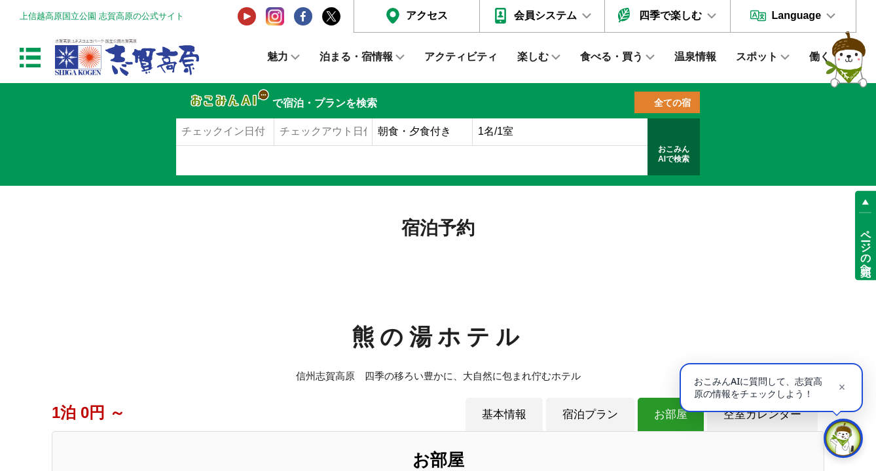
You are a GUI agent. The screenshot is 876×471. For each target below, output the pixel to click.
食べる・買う (611, 56)
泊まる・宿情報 (356, 56)
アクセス (427, 15)
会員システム (545, 15)
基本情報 (504, 414)
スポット (757, 56)
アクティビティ (461, 56)
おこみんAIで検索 (673, 154)
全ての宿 (672, 102)
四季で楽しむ (670, 15)
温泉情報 (695, 56)
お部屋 (670, 414)
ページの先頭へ (865, 247)
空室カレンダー (762, 414)
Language (796, 15)
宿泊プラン (590, 414)
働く (819, 56)
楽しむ (533, 56)
